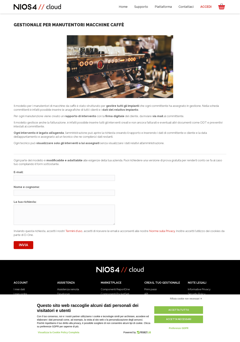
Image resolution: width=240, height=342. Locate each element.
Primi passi (150, 289)
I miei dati (19, 289)
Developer (63, 293)
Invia (23, 245)
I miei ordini (20, 293)
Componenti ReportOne (115, 289)
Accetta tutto (178, 310)
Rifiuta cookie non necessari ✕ (186, 298)
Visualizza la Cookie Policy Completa (58, 332)
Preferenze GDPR (178, 328)
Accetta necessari (178, 319)
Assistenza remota (68, 289)
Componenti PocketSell (115, 293)
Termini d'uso (73, 231)
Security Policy (196, 293)
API (146, 293)
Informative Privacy (199, 289)
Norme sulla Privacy (162, 231)
